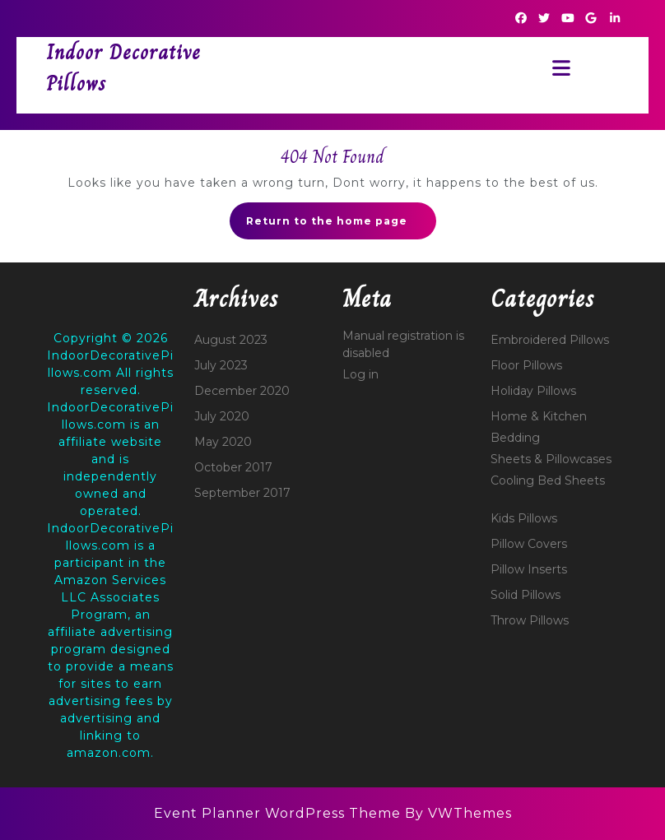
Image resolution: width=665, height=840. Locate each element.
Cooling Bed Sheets (548, 480)
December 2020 (242, 390)
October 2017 (233, 467)
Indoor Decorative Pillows (123, 68)
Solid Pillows (525, 594)
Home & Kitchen (539, 416)
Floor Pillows (526, 365)
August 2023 (230, 339)
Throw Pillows (530, 620)
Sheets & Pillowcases (551, 459)
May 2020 (223, 441)
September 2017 (242, 492)
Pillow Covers (529, 543)
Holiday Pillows (533, 390)
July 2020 (221, 416)
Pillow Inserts (529, 569)
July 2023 (221, 365)
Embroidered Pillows (550, 339)
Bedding (515, 437)
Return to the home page (341, 225)
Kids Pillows (524, 518)
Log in (360, 374)
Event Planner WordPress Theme (279, 813)
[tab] (557, 67)
